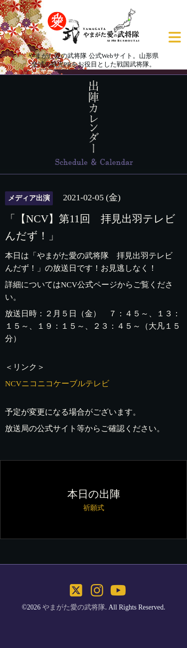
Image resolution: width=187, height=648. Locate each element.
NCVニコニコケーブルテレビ (57, 383)
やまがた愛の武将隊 (73, 607)
